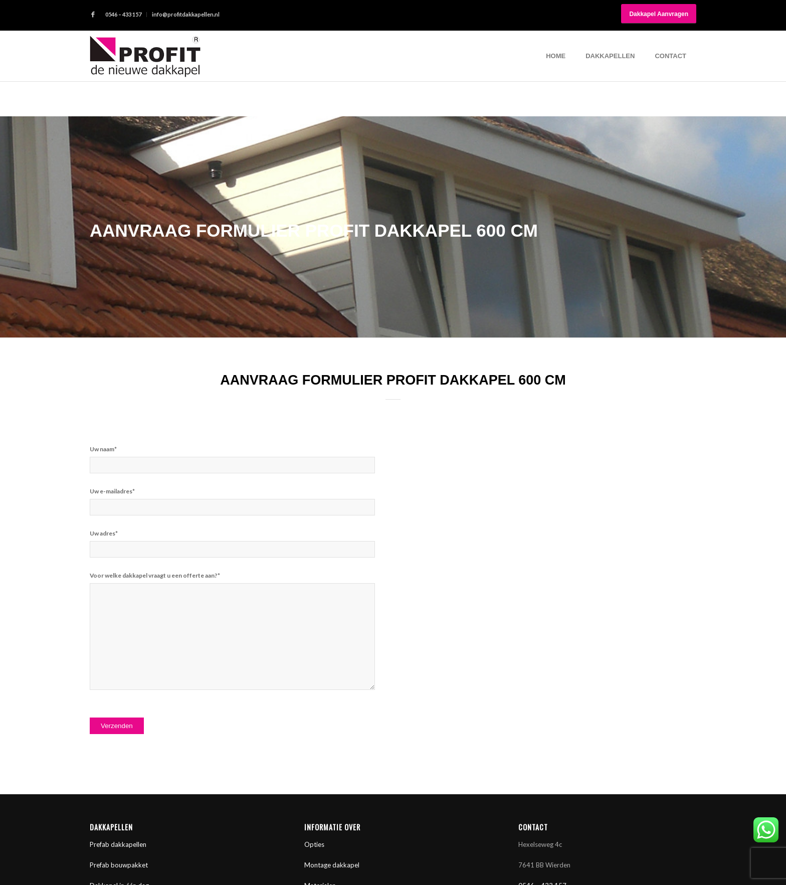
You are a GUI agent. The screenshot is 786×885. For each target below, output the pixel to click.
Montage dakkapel (331, 865)
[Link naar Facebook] (92, 14)
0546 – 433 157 (123, 14)
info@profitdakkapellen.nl (186, 14)
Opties (314, 844)
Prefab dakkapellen (118, 844)
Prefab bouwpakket (119, 865)
